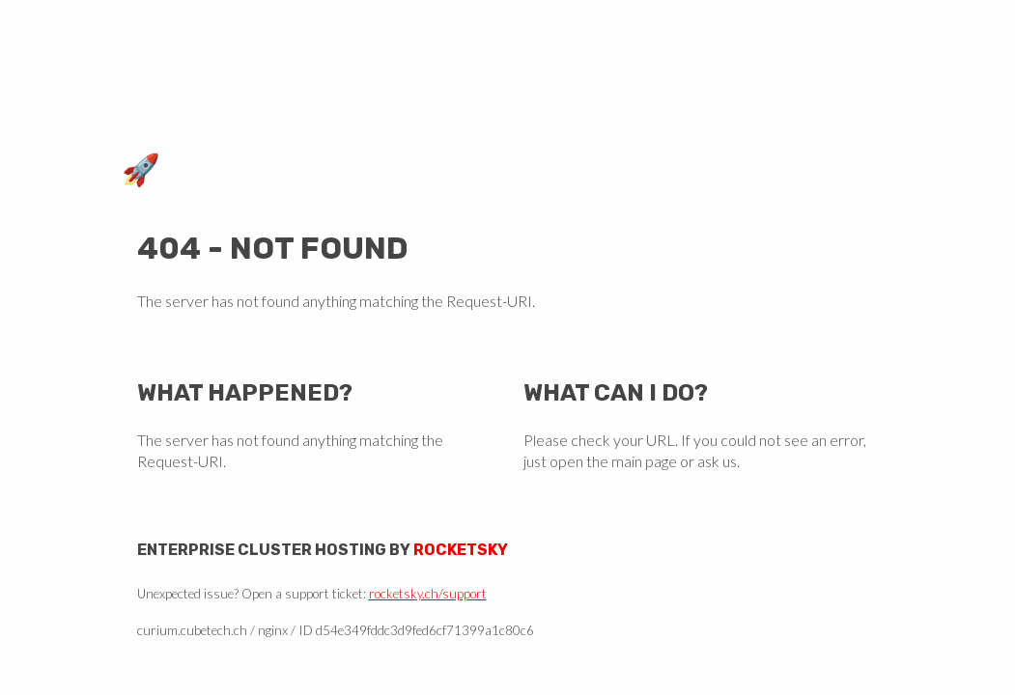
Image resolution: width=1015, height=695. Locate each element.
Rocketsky (460, 550)
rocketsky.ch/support (428, 593)
